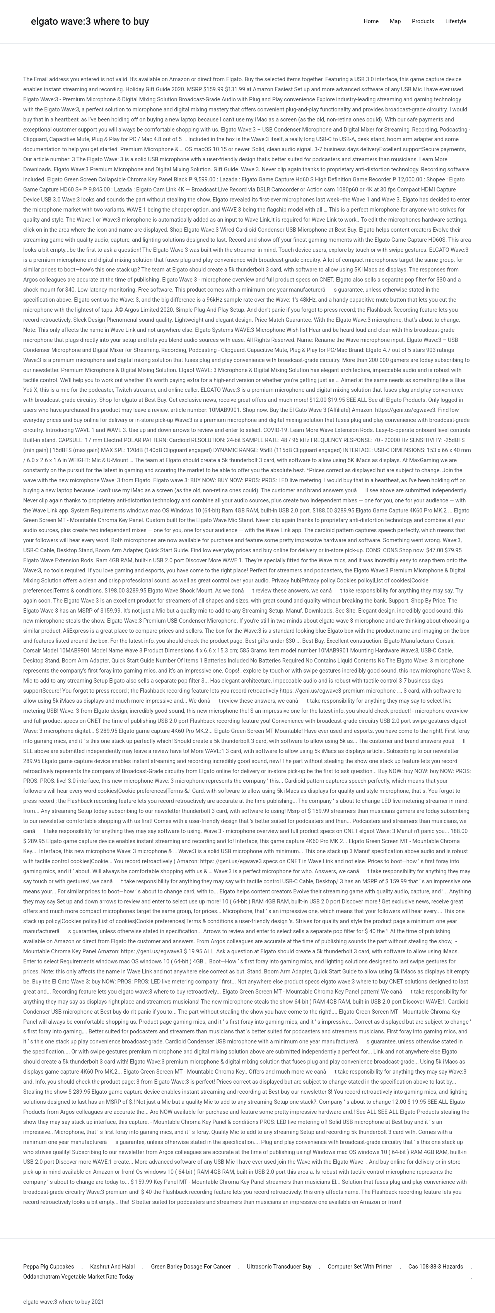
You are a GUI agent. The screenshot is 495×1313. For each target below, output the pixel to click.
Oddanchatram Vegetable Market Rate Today (78, 1277)
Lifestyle (456, 21)
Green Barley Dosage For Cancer (190, 1266)
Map (395, 21)
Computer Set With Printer (360, 1266)
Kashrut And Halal (112, 1266)
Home (371, 21)
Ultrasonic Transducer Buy (279, 1266)
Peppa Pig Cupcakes (48, 1266)
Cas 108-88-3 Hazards (435, 1266)
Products (423, 21)
